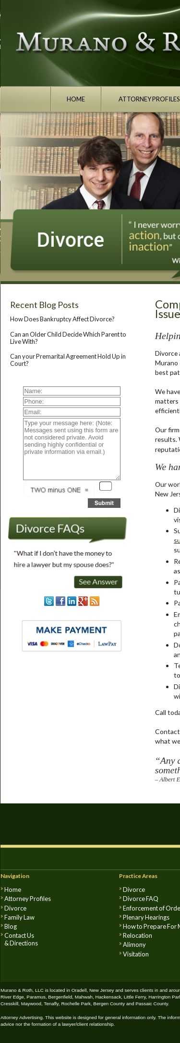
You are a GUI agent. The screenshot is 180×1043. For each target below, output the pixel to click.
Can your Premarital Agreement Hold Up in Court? (68, 359)
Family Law (19, 917)
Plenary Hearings (146, 917)
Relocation (137, 935)
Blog (10, 926)
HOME (76, 99)
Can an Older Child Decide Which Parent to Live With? (68, 337)
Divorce (15, 908)
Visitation (136, 954)
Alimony (134, 944)
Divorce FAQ (140, 898)
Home (12, 889)
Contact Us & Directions (21, 939)
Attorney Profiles (27, 898)
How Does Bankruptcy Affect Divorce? (62, 319)
